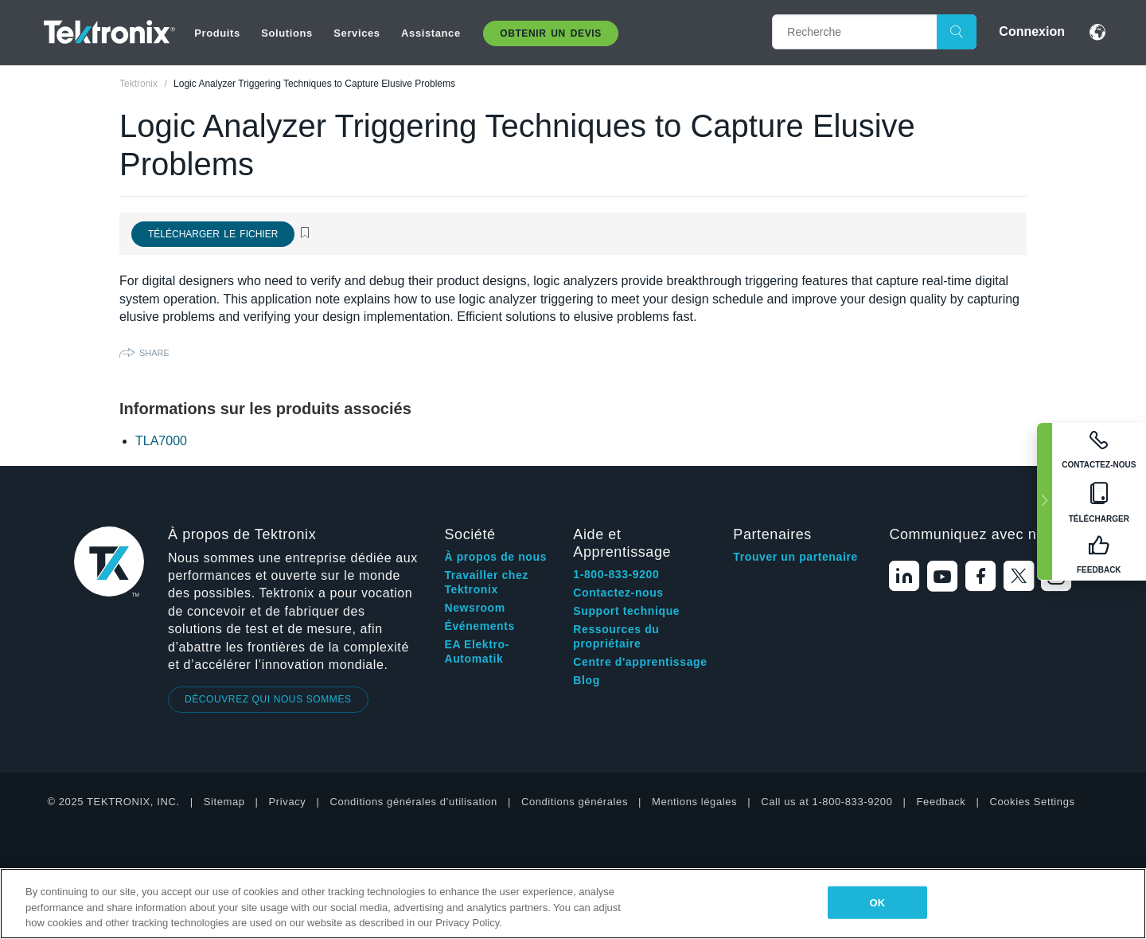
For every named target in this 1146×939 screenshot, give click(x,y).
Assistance (431, 33)
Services (356, 33)
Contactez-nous (618, 592)
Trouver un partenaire (795, 556)
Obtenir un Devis (551, 33)
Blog (586, 680)
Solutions (287, 33)
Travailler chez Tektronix (486, 582)
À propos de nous (495, 556)
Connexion (1032, 31)
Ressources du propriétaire (616, 636)
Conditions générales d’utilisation (413, 802)
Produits (217, 33)
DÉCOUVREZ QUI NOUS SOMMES (268, 699)
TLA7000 (161, 441)
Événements (479, 626)
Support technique (626, 610)
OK (877, 902)
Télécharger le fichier (213, 234)
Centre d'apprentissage (640, 661)
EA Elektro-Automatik (476, 651)
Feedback (941, 802)
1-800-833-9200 (616, 574)
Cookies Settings (1031, 802)
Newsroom (474, 607)
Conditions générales (574, 802)
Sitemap (224, 802)
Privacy (287, 802)
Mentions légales (694, 802)
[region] (573, 903)
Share (154, 353)
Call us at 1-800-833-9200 (826, 802)
